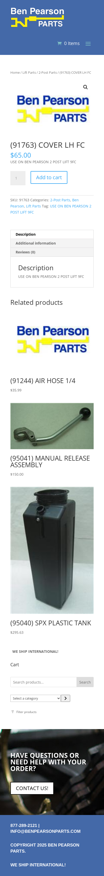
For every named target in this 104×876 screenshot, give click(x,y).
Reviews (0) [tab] (25, 252)
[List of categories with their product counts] (35, 698)
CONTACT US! (32, 788)
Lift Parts (29, 72)
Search (85, 682)
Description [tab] (26, 234)
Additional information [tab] (36, 243)
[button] (85, 87)
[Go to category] (65, 698)
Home (15, 72)
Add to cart (49, 177)
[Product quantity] (17, 178)
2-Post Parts (48, 72)
